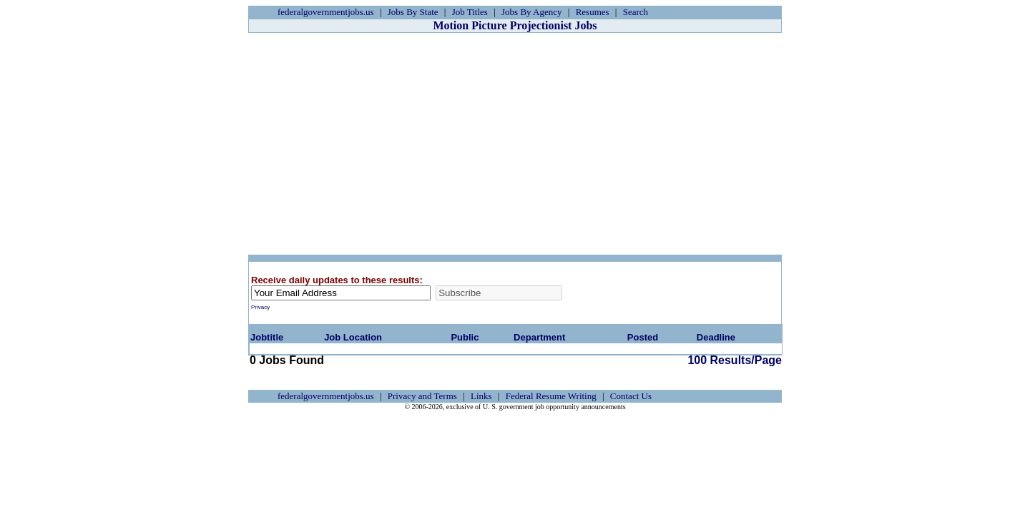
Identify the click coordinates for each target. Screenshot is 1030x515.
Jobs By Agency (531, 11)
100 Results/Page (488, 360)
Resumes (592, 11)
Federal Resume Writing (551, 396)
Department (539, 337)
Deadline (716, 337)
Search (635, 11)
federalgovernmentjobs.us (326, 11)
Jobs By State (413, 11)
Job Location (353, 337)
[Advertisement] (515, 144)
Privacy (260, 307)
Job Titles (470, 11)
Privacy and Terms (422, 396)
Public (465, 337)
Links (481, 396)
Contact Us (631, 396)
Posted (642, 337)
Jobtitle (266, 337)
